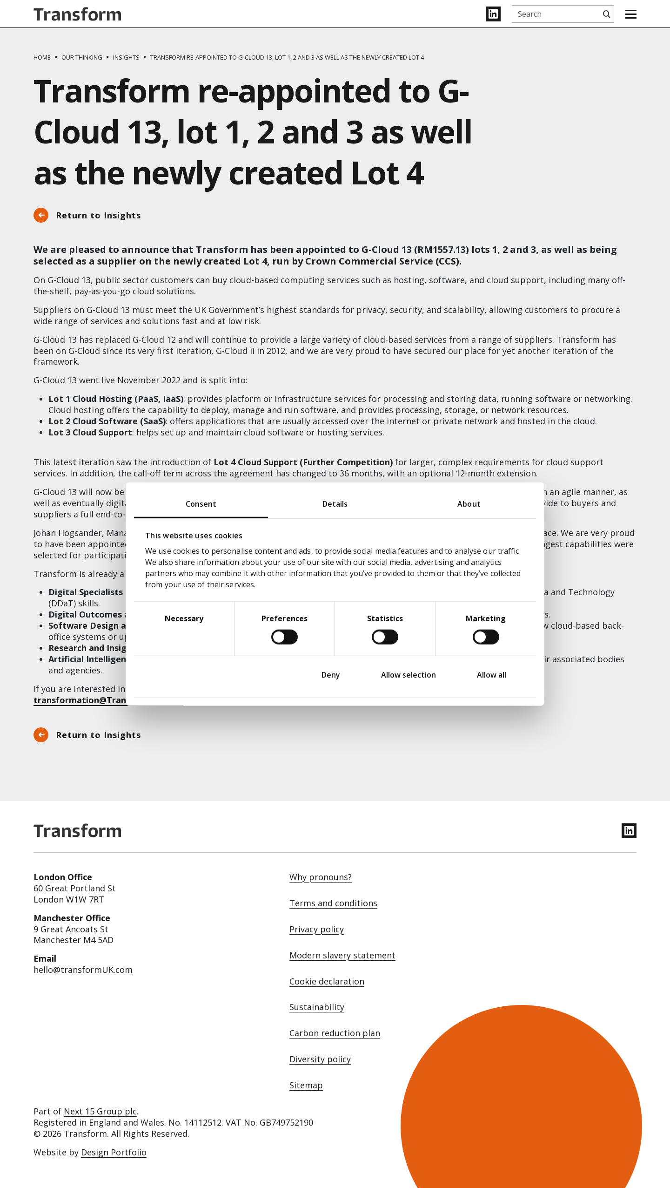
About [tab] (469, 503)
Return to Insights (98, 215)
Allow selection (408, 675)
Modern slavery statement (342, 955)
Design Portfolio (114, 1152)
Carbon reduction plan (334, 1033)
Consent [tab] (201, 503)
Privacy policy (316, 929)
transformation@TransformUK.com (108, 700)
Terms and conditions (333, 903)
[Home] (42, 57)
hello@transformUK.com (83, 969)
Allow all (491, 675)
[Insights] (126, 57)
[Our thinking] (81, 57)
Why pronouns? (320, 877)
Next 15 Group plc (100, 1111)
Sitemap (306, 1085)
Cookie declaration (326, 981)
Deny (331, 675)
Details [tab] (335, 503)
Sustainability (316, 1007)
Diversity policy (320, 1059)
